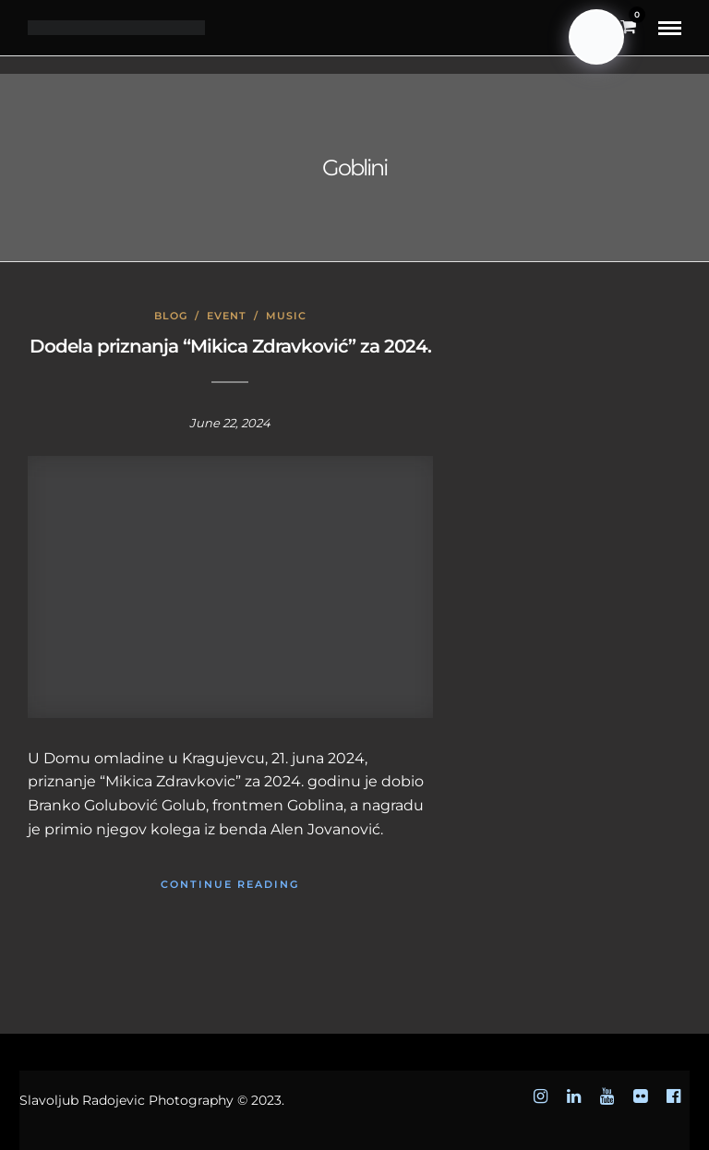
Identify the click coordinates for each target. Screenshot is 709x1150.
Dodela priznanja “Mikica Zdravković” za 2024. (230, 346)
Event (226, 315)
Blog (170, 315)
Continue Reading (230, 884)
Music (286, 315)
